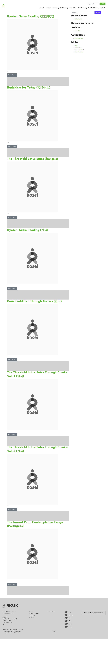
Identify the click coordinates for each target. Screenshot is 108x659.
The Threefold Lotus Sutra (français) (32, 159)
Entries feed (78, 47)
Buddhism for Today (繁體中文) (28, 87)
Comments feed (79, 50)
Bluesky (66, 627)
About (42, 8)
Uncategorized (79, 38)
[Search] (93, 4)
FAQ (74, 8)
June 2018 (77, 31)
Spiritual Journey (63, 8)
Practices (48, 8)
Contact (102, 8)
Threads (66, 624)
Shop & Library (82, 8)
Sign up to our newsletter (93, 613)
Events (54, 8)
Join (70, 8)
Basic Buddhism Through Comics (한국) (34, 301)
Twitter (66, 618)
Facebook (66, 615)
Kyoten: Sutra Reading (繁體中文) (30, 16)
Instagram (66, 612)
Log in (76, 45)
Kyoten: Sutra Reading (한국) (27, 230)
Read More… (12, 75)
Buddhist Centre (93, 8)
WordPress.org (79, 52)
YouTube (66, 621)
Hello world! (78, 19)
